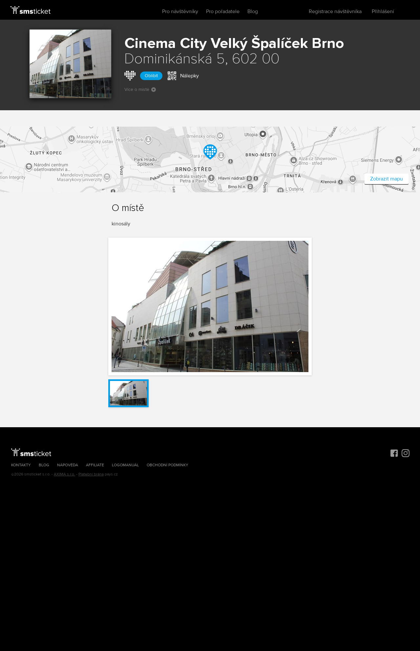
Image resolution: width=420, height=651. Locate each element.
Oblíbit (151, 75)
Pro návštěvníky (180, 11)
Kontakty (21, 465)
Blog (252, 11)
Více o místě (140, 89)
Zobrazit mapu (386, 179)
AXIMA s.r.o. (64, 474)
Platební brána (91, 474)
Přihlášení (383, 11)
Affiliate (95, 465)
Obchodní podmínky (167, 465)
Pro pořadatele (223, 11)
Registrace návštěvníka (335, 11)
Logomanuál (125, 465)
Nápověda (67, 465)
